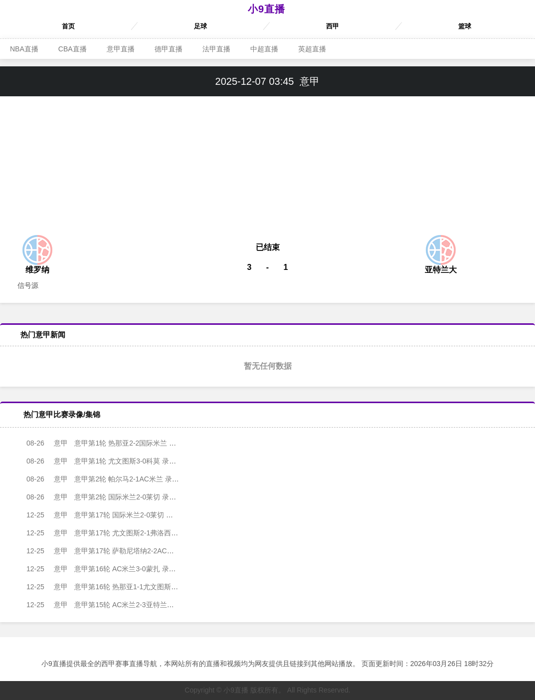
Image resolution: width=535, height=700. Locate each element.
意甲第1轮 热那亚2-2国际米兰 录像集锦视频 (110, 443)
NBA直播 (24, 49)
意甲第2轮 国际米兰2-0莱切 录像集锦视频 (107, 497)
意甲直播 (121, 49)
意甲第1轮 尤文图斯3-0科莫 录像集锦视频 (107, 461)
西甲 (332, 26)
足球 (200, 26)
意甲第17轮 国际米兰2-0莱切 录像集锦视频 (109, 515)
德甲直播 (168, 49)
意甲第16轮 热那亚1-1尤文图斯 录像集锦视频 (112, 587)
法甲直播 (216, 49)
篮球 (464, 26)
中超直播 (264, 49)
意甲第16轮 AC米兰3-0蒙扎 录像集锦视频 (107, 569)
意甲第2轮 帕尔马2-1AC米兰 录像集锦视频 (108, 479)
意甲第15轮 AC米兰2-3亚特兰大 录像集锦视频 (114, 605)
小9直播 (266, 8)
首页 (68, 26)
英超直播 (312, 49)
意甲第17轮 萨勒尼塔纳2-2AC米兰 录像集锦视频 (117, 551)
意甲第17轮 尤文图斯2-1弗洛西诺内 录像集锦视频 (119, 533)
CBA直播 (72, 49)
